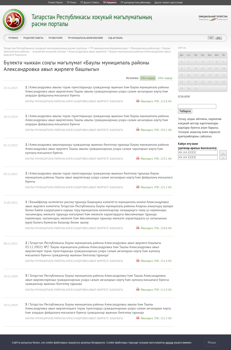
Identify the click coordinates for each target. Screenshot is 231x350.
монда (169, 342)
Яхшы (212, 342)
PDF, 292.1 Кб (163, 130)
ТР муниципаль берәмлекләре (85, 37)
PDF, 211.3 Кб (163, 318)
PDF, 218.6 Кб (163, 228)
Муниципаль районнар (145, 48)
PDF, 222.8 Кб (163, 101)
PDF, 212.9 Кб (163, 289)
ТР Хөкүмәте (55, 37)
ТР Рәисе (13, 37)
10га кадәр (148, 78)
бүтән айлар (184, 96)
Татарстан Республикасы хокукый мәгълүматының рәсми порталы (92, 20)
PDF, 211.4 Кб (163, 261)
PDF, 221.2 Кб (163, 187)
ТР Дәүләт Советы (33, 37)
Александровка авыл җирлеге (87, 51)
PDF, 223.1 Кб (163, 158)
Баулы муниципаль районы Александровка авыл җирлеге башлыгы (74, 101)
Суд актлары (115, 37)
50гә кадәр (165, 78)
